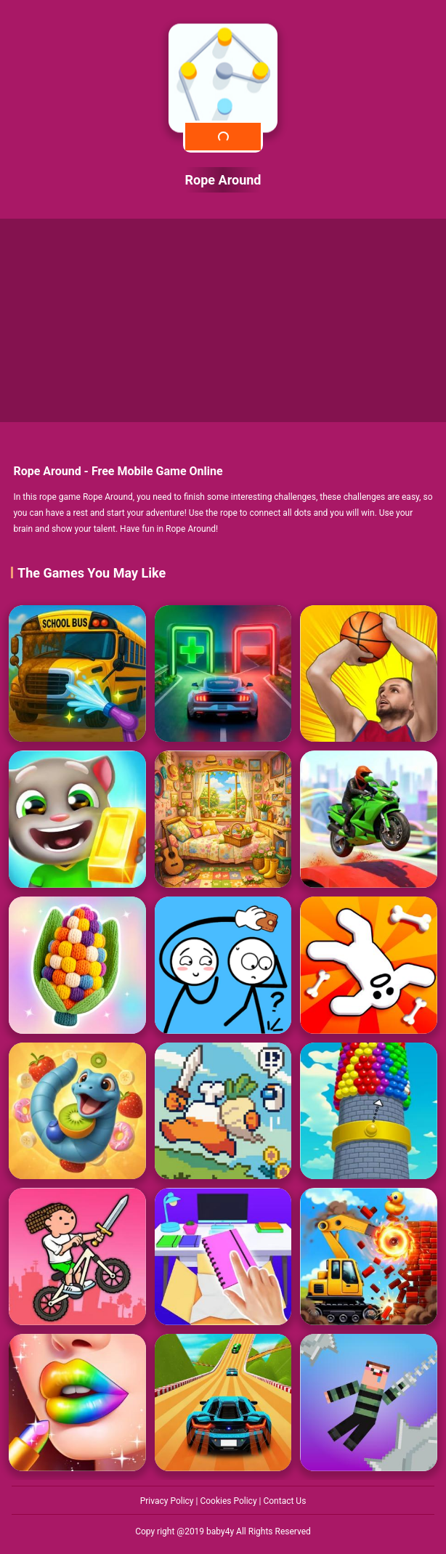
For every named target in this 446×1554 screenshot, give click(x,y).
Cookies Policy (229, 1501)
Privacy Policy (168, 1501)
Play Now (223, 136)
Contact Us (284, 1501)
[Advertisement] (223, 320)
